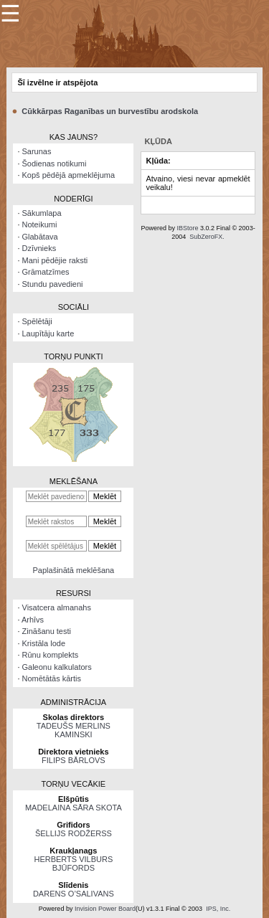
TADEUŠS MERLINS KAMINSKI (73, 730)
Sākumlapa (42, 213)
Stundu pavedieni (52, 284)
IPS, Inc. (218, 908)
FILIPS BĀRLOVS (73, 760)
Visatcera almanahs (56, 607)
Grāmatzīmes (46, 272)
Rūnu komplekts (50, 654)
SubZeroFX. (207, 236)
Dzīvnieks (39, 248)
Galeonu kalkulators (57, 667)
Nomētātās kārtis (52, 678)
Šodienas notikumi (54, 163)
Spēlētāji (37, 321)
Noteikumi (39, 224)
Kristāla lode (44, 643)
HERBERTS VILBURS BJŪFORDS (73, 863)
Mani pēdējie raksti (55, 260)
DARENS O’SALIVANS (73, 893)
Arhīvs (33, 619)
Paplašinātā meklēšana (74, 570)
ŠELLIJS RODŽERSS (73, 833)
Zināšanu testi (46, 631)
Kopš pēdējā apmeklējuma (68, 175)
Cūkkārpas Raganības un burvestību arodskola (110, 111)
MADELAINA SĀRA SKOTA (73, 807)
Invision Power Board (105, 908)
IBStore (187, 228)
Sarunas (37, 151)
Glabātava (40, 236)
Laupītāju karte (48, 333)
